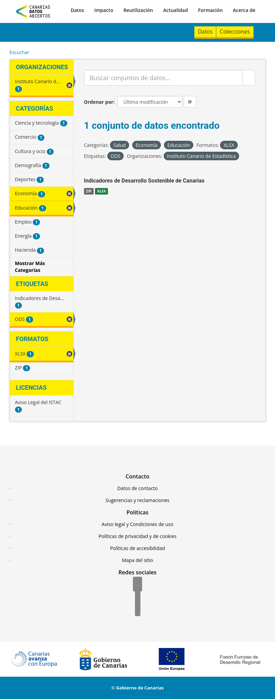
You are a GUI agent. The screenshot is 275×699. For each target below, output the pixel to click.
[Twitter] (137, 597)
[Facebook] (137, 584)
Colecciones (235, 31)
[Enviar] (249, 78)
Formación (210, 10)
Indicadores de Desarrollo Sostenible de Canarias (144, 180)
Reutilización (138, 10)
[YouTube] (137, 609)
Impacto (103, 10)
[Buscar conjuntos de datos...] (163, 78)
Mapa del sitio (137, 560)
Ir (190, 101)
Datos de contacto (137, 488)
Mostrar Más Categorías (30, 266)
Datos (77, 10)
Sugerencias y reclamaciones (137, 500)
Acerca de (244, 10)
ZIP (89, 191)
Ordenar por (98, 102)
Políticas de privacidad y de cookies (137, 536)
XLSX (101, 191)
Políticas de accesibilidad (137, 548)
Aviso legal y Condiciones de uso (138, 524)
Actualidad (175, 10)
